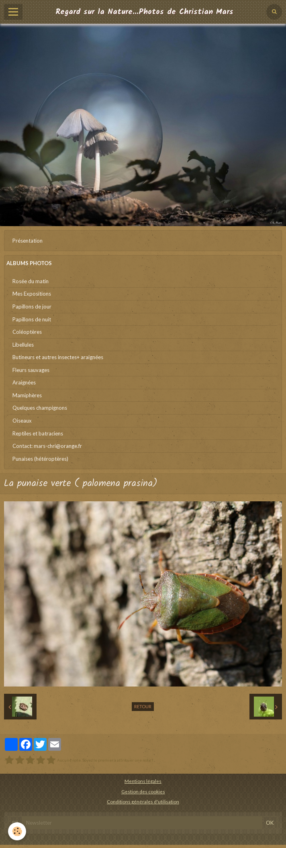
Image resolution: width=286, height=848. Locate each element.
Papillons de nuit (31, 319)
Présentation (27, 240)
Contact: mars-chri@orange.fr (47, 446)
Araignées (24, 382)
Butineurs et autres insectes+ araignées (57, 357)
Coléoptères (27, 332)
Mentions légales (143, 781)
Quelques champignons (39, 408)
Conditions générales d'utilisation (143, 801)
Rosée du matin (30, 281)
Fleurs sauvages (30, 370)
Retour (142, 706)
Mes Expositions (31, 293)
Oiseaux (22, 420)
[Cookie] (17, 831)
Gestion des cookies (143, 791)
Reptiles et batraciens (37, 433)
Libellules (23, 344)
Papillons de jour (31, 306)
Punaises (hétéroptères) (40, 459)
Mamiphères (27, 395)
